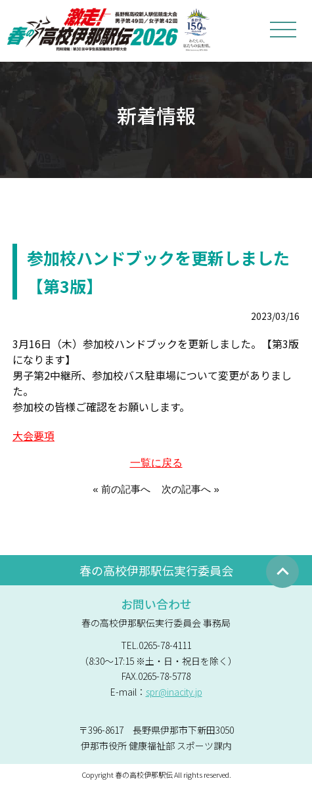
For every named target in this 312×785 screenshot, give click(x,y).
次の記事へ (186, 489)
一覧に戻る (156, 462)
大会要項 (33, 435)
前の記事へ (125, 489)
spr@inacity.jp (174, 691)
